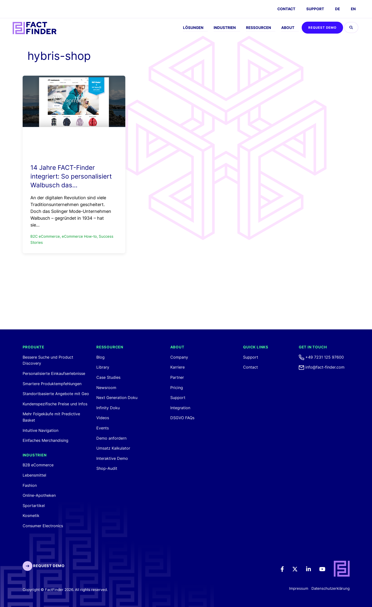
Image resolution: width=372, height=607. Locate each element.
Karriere (177, 367)
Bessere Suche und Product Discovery (48, 360)
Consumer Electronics (43, 525)
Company (179, 357)
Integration (180, 407)
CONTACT (286, 9)
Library (102, 367)
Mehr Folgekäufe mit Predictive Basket (51, 417)
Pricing (176, 387)
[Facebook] (285, 569)
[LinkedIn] (312, 569)
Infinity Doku (108, 407)
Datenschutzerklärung (330, 588)
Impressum (298, 588)
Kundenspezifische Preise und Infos (55, 403)
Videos (102, 417)
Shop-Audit (106, 468)
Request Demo (322, 27)
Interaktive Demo (112, 458)
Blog (100, 357)
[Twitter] (298, 569)
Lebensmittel (34, 475)
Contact (250, 367)
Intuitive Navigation (40, 430)
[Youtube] (325, 569)
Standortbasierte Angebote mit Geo (56, 393)
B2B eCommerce (38, 464)
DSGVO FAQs (182, 417)
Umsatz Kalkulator (113, 448)
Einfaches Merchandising (45, 440)
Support (315, 9)
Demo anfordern (111, 438)
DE (337, 9)
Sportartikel (34, 505)
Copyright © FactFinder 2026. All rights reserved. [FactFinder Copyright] (65, 589)
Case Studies (108, 377)
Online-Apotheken (39, 495)
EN (353, 9)
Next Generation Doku (116, 397)
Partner (177, 377)
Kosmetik (31, 515)
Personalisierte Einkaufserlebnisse (54, 373)
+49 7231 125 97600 (321, 357)
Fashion (30, 485)
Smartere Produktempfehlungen (52, 383)
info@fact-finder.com (322, 367)
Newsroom (106, 387)
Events (102, 428)
